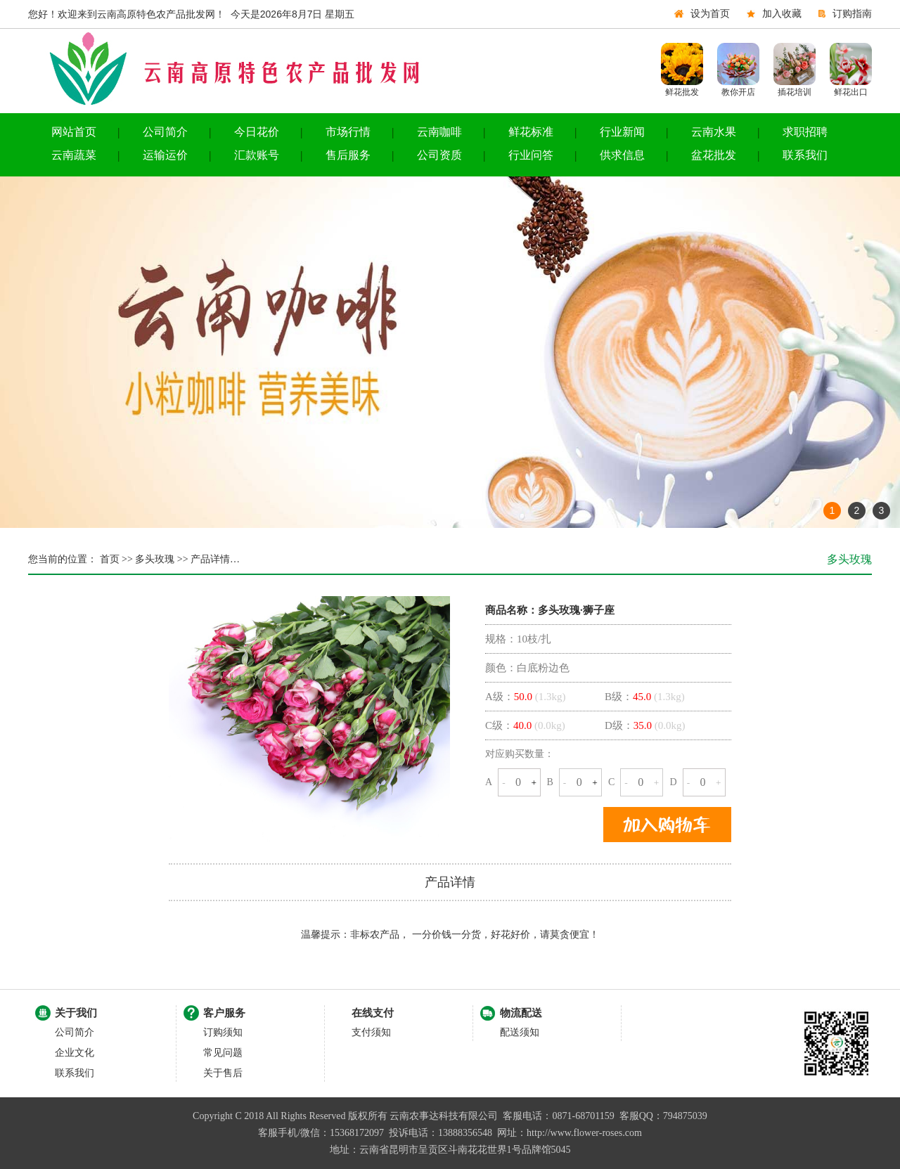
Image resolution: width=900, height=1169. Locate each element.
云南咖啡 (439, 132)
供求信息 (622, 155)
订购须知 (223, 1032)
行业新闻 (622, 132)
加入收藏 (782, 13)
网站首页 (73, 132)
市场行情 (348, 132)
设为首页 (710, 13)
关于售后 (223, 1073)
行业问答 (530, 155)
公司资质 (439, 155)
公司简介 (165, 132)
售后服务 (348, 155)
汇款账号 (256, 155)
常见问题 (223, 1052)
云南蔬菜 (73, 155)
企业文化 (74, 1052)
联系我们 (805, 155)
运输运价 (165, 155)
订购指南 (852, 13)
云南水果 (713, 132)
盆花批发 (713, 155)
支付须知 (371, 1032)
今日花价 (256, 132)
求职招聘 (805, 132)
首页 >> (115, 559)
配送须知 (519, 1032)
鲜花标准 (530, 132)
